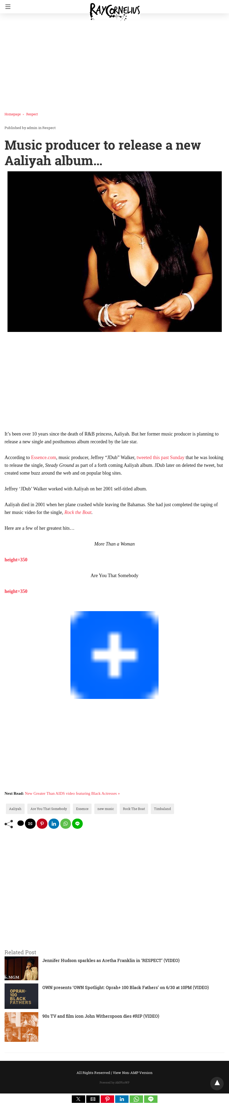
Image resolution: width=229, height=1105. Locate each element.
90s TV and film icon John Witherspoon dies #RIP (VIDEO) (100, 1016)
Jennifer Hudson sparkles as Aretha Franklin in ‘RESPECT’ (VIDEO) (111, 960)
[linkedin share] (53, 824)
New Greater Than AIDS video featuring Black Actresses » (72, 793)
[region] (112, 382)
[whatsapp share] (65, 824)
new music (105, 809)
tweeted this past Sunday (161, 457)
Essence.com (43, 457)
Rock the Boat (77, 512)
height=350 (16, 559)
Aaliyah (15, 809)
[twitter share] (20, 823)
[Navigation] (6, 6)
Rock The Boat (134, 809)
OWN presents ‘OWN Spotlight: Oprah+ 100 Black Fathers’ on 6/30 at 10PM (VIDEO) (125, 987)
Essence (82, 809)
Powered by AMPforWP (114, 1082)
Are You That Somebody (49, 809)
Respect (32, 114)
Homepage (13, 114)
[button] (78, 1099)
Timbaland (162, 809)
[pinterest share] (42, 824)
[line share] (77, 824)
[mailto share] (30, 824)
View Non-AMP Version (132, 1072)
